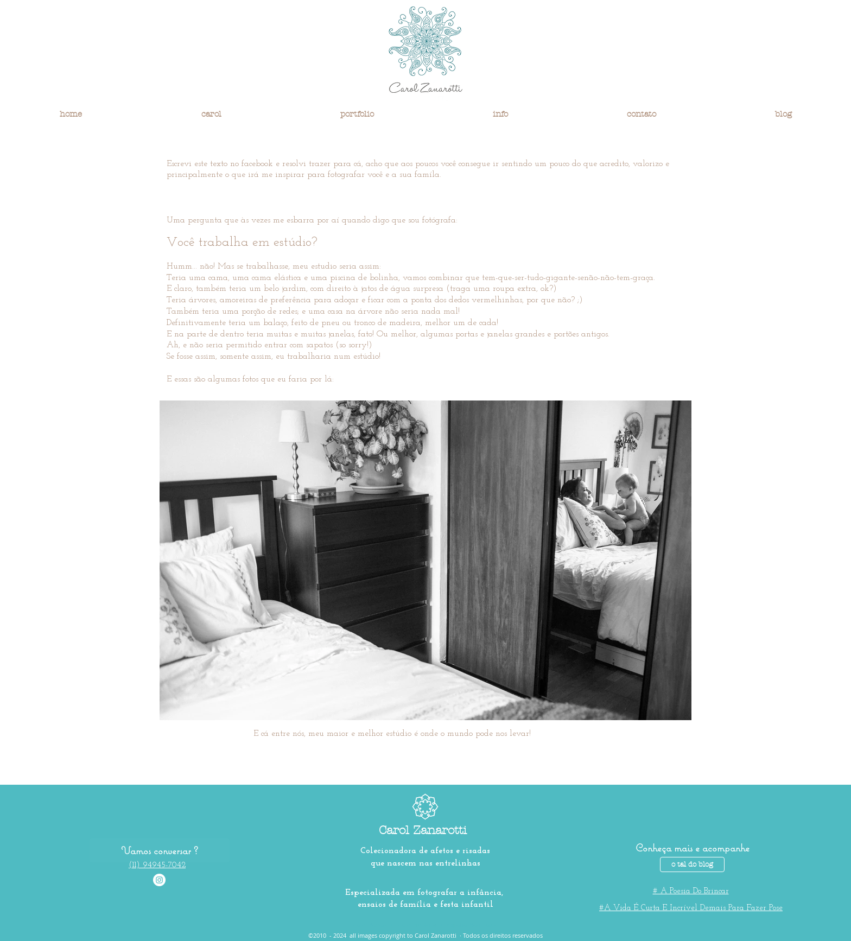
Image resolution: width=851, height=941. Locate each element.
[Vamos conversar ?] (160, 850)
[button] (211, 114)
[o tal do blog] (692, 864)
